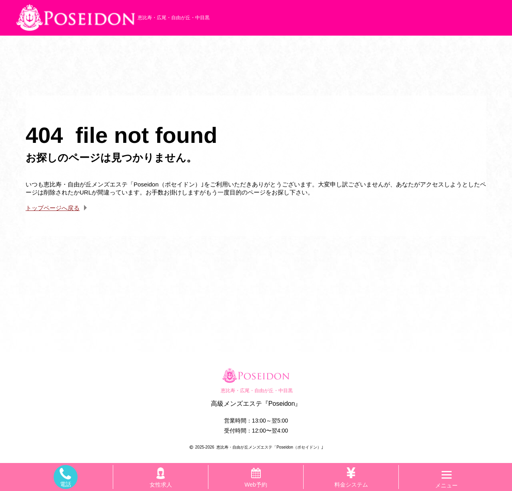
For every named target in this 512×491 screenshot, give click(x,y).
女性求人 (161, 476)
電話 (65, 477)
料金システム (351, 476)
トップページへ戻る (53, 207)
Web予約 (255, 478)
